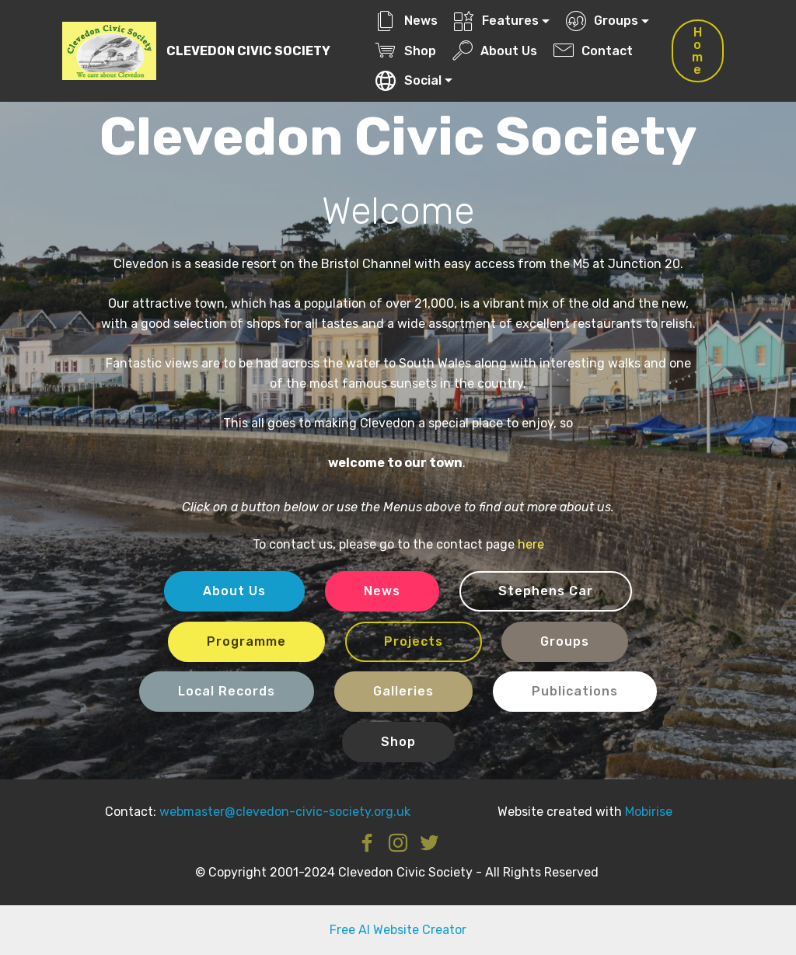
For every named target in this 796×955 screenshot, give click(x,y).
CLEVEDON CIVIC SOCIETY (248, 51)
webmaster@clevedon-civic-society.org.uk (284, 811)
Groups (602, 20)
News (406, 20)
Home (697, 51)
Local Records (226, 691)
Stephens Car (545, 591)
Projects (413, 641)
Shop (405, 51)
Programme (246, 641)
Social (408, 80)
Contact (593, 51)
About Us (494, 51)
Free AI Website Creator (398, 929)
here (531, 544)
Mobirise (648, 811)
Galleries (403, 691)
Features (496, 20)
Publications (575, 691)
